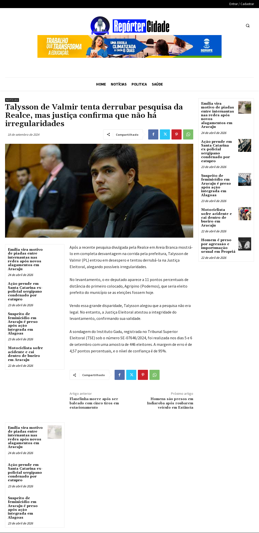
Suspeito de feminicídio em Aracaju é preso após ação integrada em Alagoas (23, 324)
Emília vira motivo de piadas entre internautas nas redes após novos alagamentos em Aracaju (25, 259)
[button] (247, 25)
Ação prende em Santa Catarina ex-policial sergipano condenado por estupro (25, 292)
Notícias (12, 100)
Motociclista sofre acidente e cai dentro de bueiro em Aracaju (25, 354)
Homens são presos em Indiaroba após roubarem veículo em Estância (170, 403)
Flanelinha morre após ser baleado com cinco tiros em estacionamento (94, 403)
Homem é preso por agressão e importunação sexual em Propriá (218, 246)
